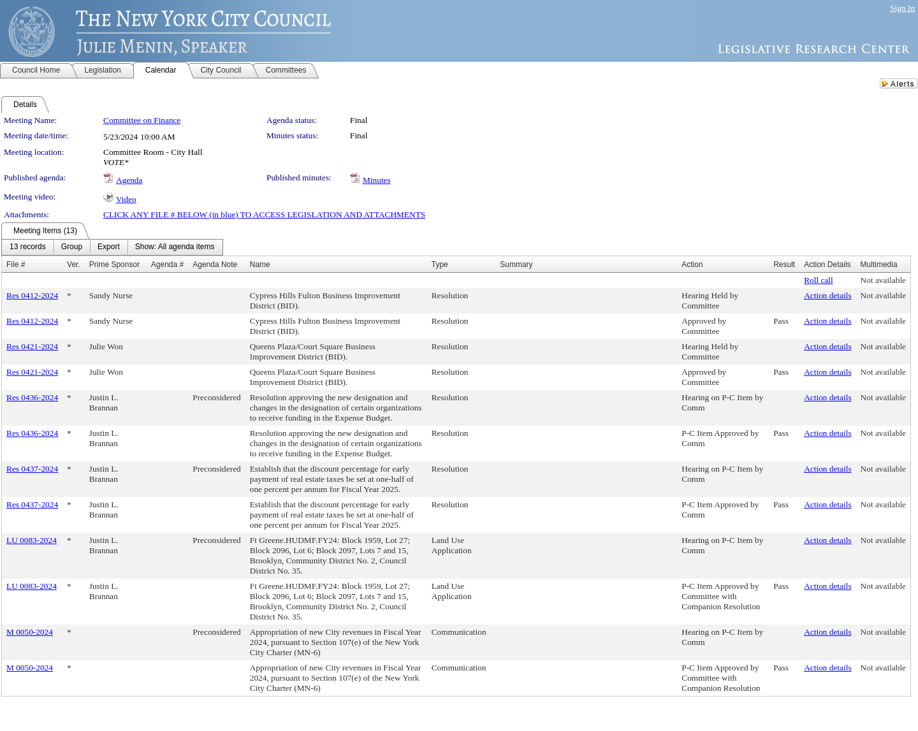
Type (440, 264)
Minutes (377, 180)
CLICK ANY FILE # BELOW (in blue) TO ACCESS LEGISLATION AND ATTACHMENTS (264, 214)
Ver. (73, 264)
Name (260, 264)
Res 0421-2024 (32, 346)
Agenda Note (215, 264)
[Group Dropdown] (72, 247)
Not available (883, 280)
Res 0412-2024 (32, 295)
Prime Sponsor (114, 264)
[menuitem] (28, 247)
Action (692, 264)
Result (784, 264)
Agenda (129, 180)
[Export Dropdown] (108, 247)
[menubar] (112, 247)
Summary (516, 264)
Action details (827, 295)
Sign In (902, 8)
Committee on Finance (141, 120)
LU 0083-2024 (31, 540)
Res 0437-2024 (32, 469)
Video (126, 199)
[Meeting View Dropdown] (174, 247)
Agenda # (167, 264)
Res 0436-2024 (32, 397)
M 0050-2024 (29, 632)
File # (15, 264)
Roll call (818, 280)
